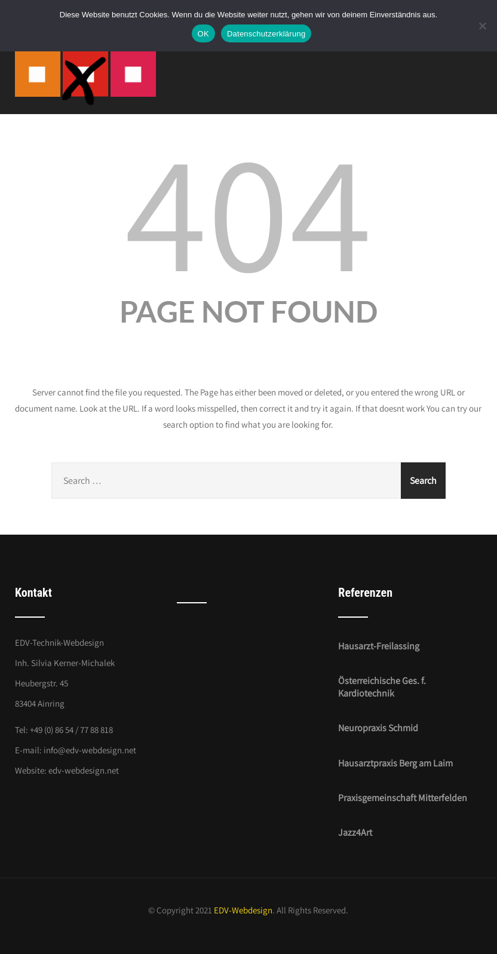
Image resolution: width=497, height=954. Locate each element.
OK (203, 33)
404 (248, 209)
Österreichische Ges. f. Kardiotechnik (382, 687)
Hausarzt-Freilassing (378, 646)
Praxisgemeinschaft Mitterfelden (402, 798)
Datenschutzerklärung (266, 33)
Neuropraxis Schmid (378, 728)
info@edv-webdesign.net (90, 750)
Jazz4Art (355, 832)
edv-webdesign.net (83, 770)
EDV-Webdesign (243, 910)
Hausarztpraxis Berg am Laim (395, 763)
